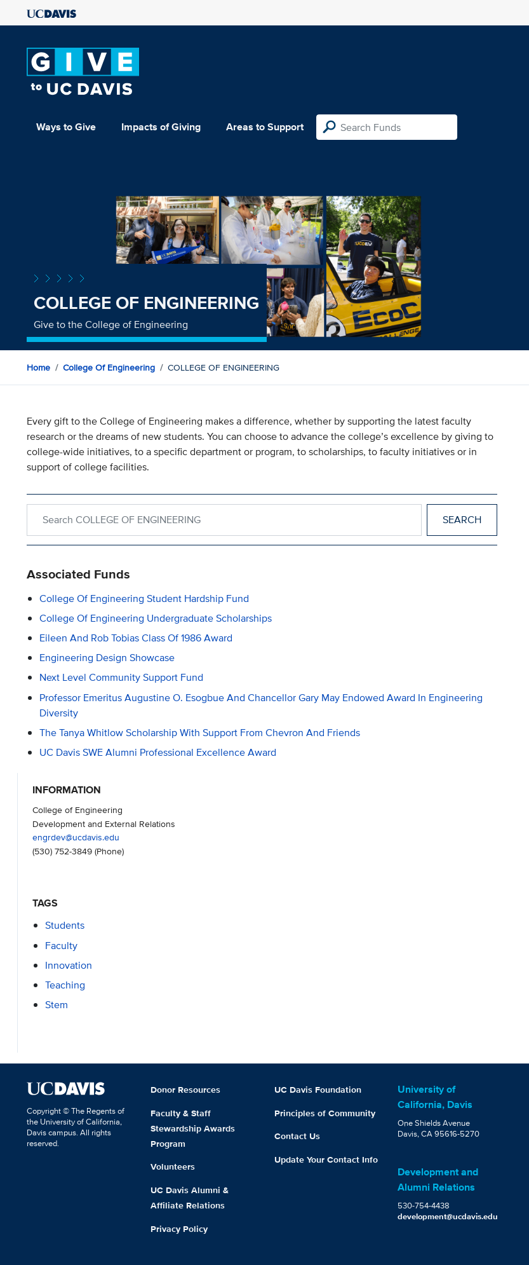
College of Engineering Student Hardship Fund (144, 598)
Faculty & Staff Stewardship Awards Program (193, 1128)
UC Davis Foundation (317, 1089)
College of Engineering (109, 367)
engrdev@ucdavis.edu (75, 837)
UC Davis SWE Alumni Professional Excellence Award (157, 752)
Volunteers (173, 1166)
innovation (68, 965)
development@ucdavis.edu (448, 1216)
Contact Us (297, 1136)
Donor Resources (185, 1089)
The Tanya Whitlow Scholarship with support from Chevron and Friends (199, 732)
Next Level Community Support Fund (121, 677)
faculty (61, 945)
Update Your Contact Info (326, 1159)
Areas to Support (265, 127)
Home (38, 367)
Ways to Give (66, 127)
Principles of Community (324, 1113)
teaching (65, 985)
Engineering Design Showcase (107, 657)
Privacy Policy (179, 1228)
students (64, 925)
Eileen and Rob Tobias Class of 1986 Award (135, 638)
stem (56, 1004)
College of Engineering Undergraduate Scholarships (155, 618)
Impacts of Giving (161, 127)
